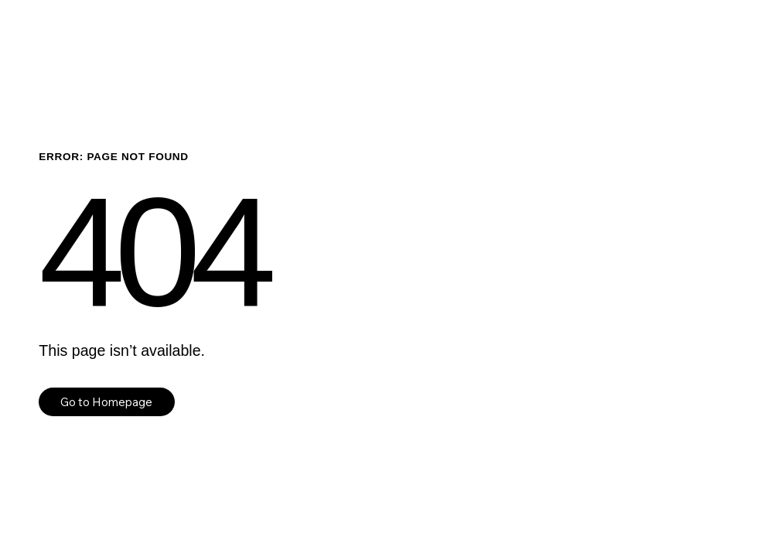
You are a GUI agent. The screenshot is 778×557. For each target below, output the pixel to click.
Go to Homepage (106, 402)
